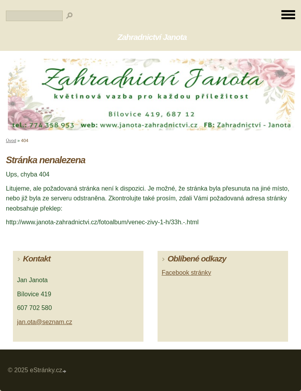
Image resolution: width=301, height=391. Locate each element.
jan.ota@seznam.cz (44, 322)
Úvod (11, 140)
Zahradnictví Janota (152, 36)
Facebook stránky (186, 272)
